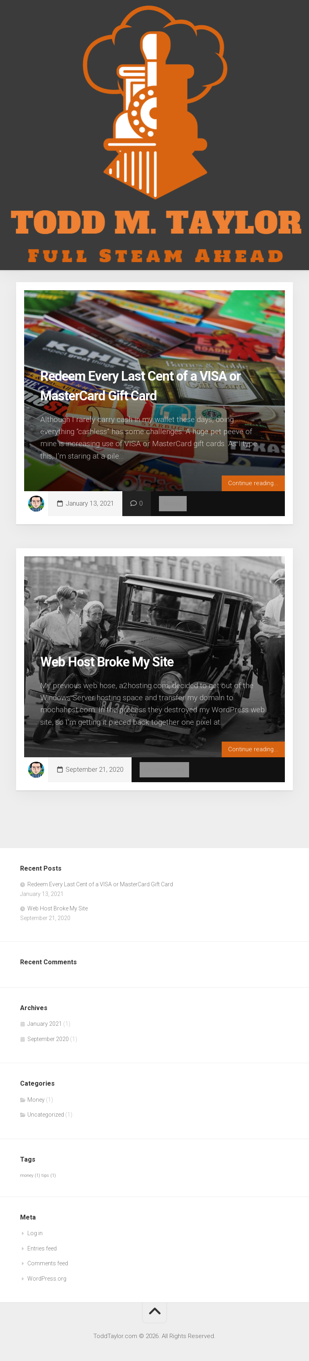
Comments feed (47, 1263)
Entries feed (42, 1248)
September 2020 (48, 1039)
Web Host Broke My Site (117, 661)
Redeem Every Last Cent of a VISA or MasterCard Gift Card (100, 884)
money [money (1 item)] (30, 1175)
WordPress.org (46, 1278)
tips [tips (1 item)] (48, 1175)
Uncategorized (165, 769)
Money (173, 503)
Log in (35, 1233)
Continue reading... (252, 482)
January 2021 (44, 1024)
